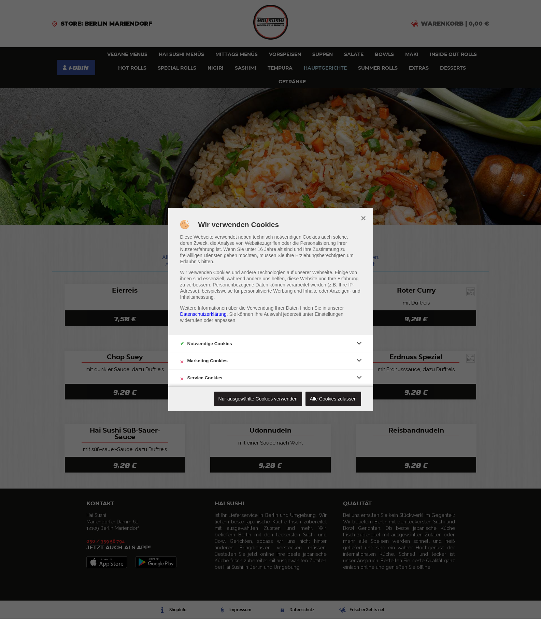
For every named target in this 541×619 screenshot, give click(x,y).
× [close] (363, 217)
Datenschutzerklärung (203, 314)
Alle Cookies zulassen (333, 399)
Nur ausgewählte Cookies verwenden (258, 399)
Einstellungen (329, 314)
